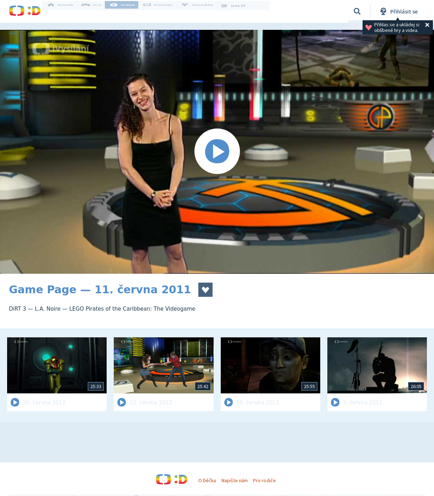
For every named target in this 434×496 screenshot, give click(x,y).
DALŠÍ (238, 11)
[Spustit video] (217, 152)
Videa (128, 11)
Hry (97, 11)
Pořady (164, 11)
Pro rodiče (264, 480)
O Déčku (207, 480)
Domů (66, 11)
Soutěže (203, 11)
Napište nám (234, 480)
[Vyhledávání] (357, 11)
